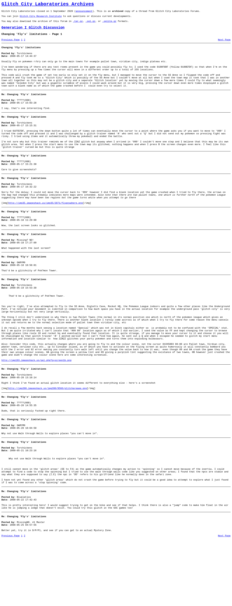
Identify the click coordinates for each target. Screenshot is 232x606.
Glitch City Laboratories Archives (47, 4)
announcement (84, 12)
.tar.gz (78, 23)
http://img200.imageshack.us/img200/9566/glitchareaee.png (47, 438)
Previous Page (10, 44)
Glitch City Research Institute (41, 18)
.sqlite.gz (109, 23)
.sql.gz (90, 23)
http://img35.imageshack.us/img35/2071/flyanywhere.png (45, 228)
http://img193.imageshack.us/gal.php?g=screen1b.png (36, 407)
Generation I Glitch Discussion (32, 30)
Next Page (224, 44)
